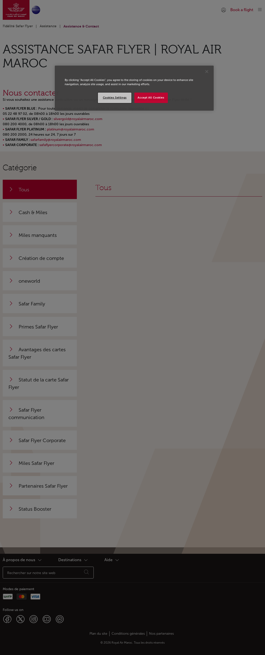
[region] (134, 88)
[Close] (206, 71)
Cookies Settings (115, 97)
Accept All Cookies (151, 97)
